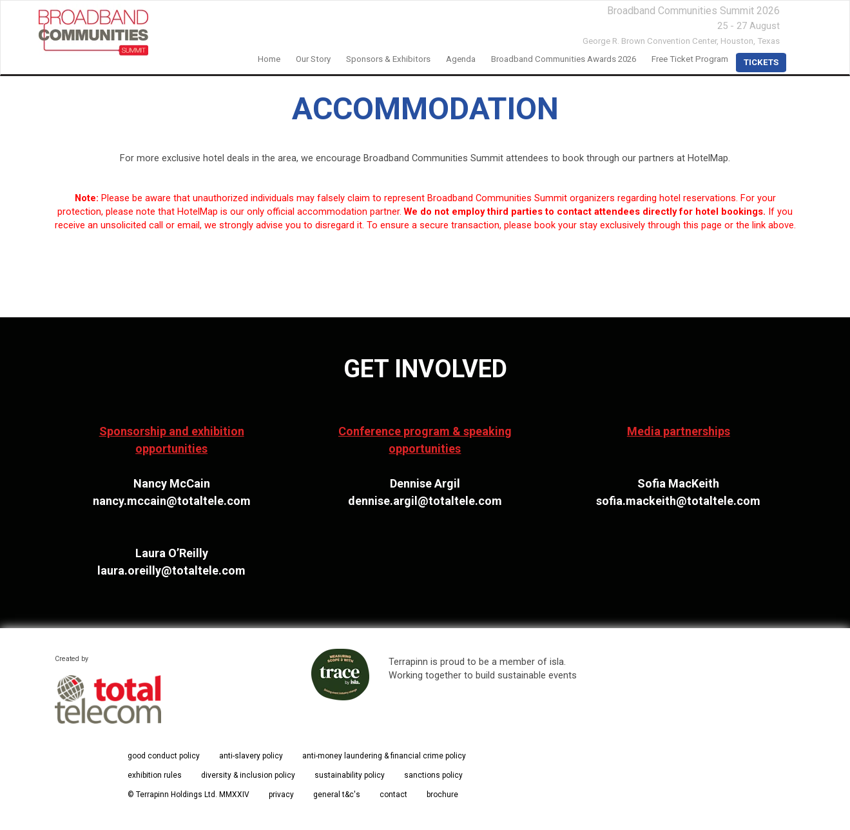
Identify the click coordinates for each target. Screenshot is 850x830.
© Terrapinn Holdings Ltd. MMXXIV (188, 794)
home (269, 59)
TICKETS (761, 62)
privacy (281, 794)
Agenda (461, 59)
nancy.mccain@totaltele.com (172, 501)
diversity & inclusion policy (248, 775)
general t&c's (336, 794)
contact (393, 794)
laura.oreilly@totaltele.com (171, 570)
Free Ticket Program (690, 59)
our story (313, 59)
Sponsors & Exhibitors (388, 59)
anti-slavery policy (251, 755)
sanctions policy (433, 775)
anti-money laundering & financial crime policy (384, 755)
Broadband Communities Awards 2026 (563, 59)
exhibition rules (155, 775)
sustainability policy (349, 775)
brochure (442, 794)
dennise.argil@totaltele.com (425, 501)
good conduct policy (164, 755)
